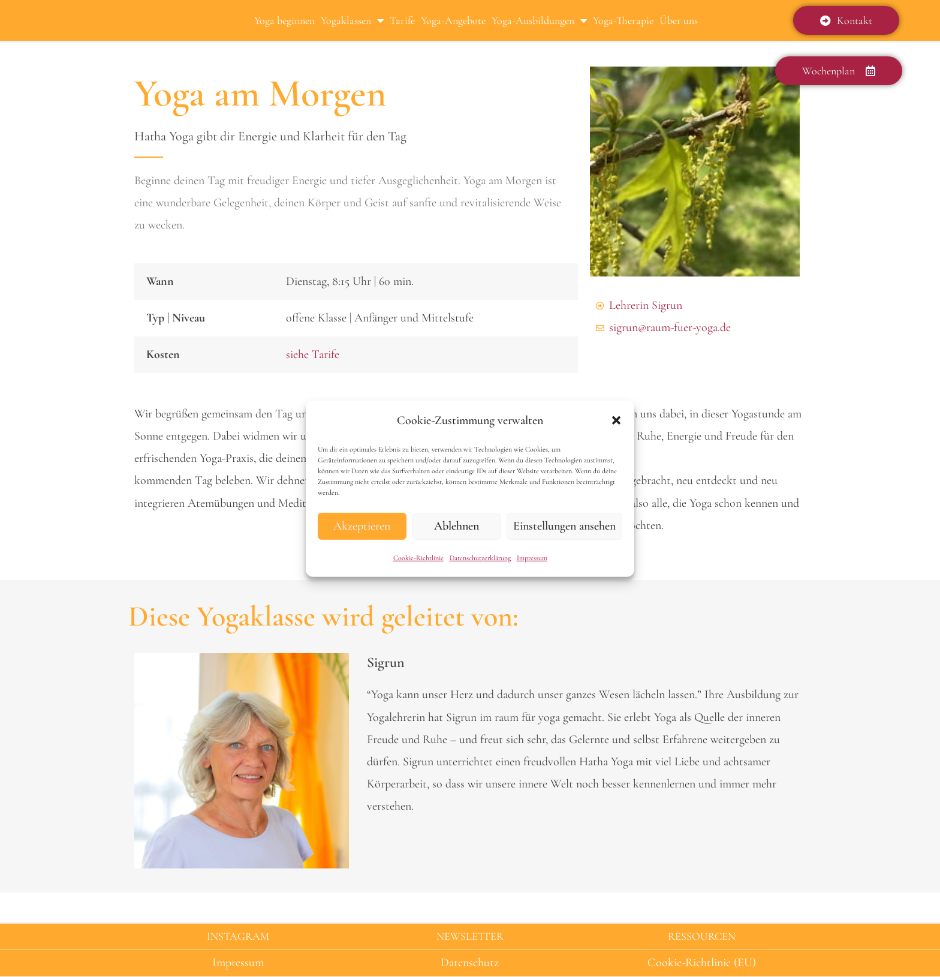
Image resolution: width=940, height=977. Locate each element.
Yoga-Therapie (623, 20)
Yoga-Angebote (453, 20)
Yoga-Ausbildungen (539, 20)
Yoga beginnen (284, 20)
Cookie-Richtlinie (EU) (701, 962)
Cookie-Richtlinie (418, 558)
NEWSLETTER (470, 936)
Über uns (678, 20)
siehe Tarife (312, 354)
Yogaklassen (352, 20)
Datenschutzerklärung (480, 558)
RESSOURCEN (702, 936)
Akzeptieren (361, 526)
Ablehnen (456, 526)
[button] (616, 420)
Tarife (402, 20)
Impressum (532, 558)
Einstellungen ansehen (564, 526)
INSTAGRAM (238, 936)
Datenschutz (470, 962)
